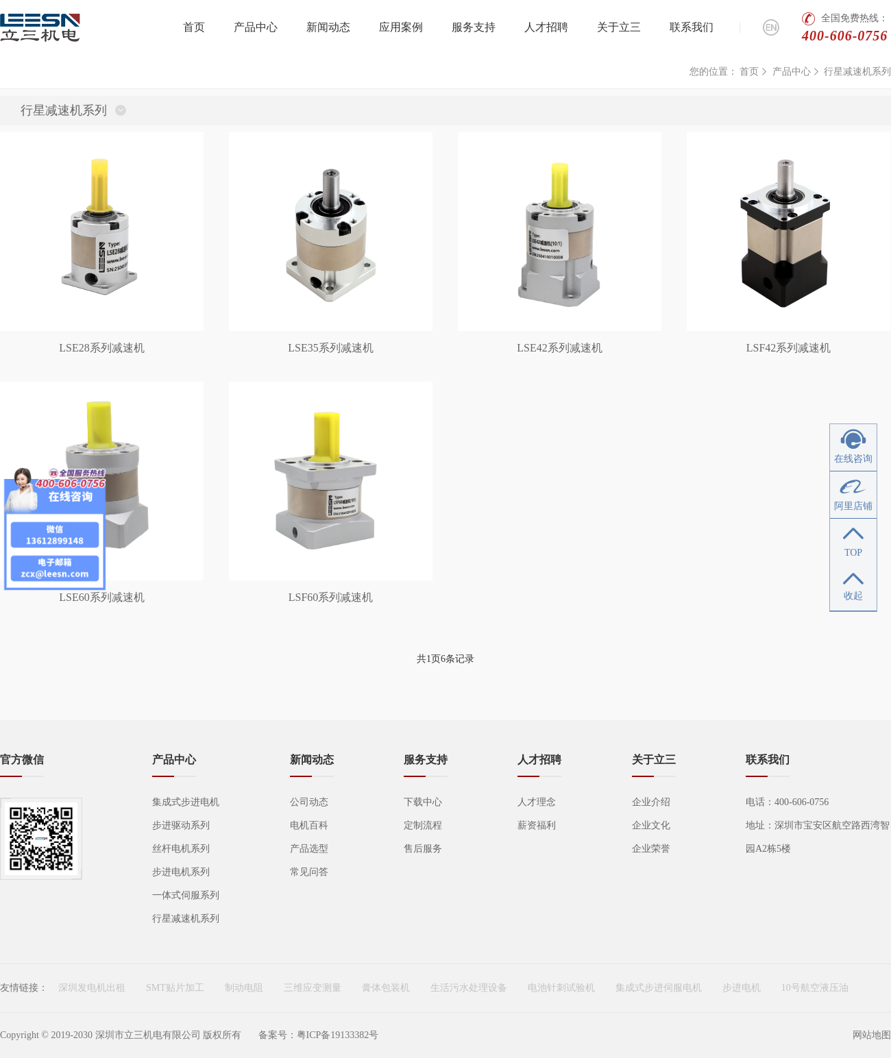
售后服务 (423, 849)
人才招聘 (546, 27)
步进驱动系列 (181, 825)
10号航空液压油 (815, 988)
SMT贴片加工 (175, 988)
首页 (194, 27)
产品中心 (256, 27)
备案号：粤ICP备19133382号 (318, 1035)
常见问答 (309, 872)
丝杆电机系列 (181, 849)
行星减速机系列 (857, 71)
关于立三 (619, 27)
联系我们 (691, 27)
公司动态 (309, 802)
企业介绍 (651, 802)
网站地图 (872, 1035)
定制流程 (423, 825)
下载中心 (423, 802)
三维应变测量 (312, 988)
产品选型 (309, 849)
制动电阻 (244, 988)
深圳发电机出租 (91, 988)
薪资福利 (536, 825)
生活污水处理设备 (468, 988)
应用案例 (401, 27)
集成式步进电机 (185, 802)
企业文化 (651, 825)
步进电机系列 (181, 872)
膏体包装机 (386, 988)
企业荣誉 (651, 849)
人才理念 (536, 802)
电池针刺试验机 (561, 988)
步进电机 (741, 988)
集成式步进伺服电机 (658, 988)
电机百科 (309, 825)
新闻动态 (328, 27)
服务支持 (474, 27)
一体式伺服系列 (185, 895)
